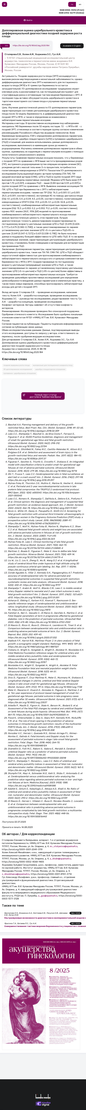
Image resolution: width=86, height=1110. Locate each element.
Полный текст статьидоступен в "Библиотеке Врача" (41, 396)
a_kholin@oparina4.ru (60, 858)
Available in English (72, 46)
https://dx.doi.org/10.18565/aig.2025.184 (31, 46)
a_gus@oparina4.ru (48, 895)
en (80, 4)
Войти (28, 20)
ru (72, 4)
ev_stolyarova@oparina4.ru (64, 846)
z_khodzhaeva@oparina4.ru (16, 874)
